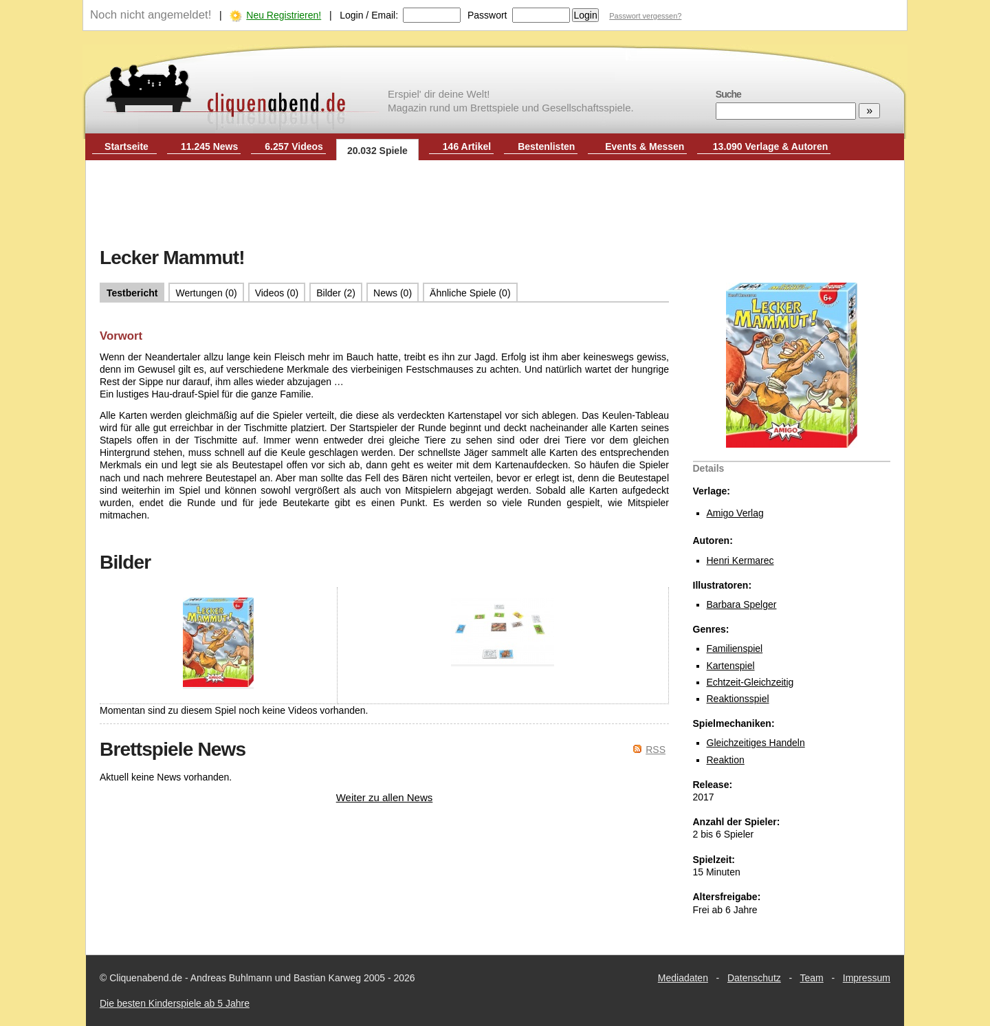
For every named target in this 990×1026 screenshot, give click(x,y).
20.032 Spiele (377, 150)
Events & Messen (644, 146)
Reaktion (726, 759)
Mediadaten (683, 977)
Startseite (126, 146)
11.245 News (209, 146)
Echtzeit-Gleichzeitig (750, 682)
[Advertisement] (495, 205)
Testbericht (132, 292)
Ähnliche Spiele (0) (470, 292)
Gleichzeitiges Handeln (756, 742)
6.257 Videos (294, 146)
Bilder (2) (335, 292)
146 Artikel (467, 146)
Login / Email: (369, 15)
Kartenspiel (731, 665)
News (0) (392, 292)
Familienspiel (735, 648)
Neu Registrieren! (283, 15)
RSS (656, 749)
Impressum (866, 977)
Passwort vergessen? (645, 16)
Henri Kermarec (740, 560)
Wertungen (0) (205, 292)
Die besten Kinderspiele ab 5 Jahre (175, 1003)
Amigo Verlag (735, 513)
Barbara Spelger (742, 604)
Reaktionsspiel (738, 698)
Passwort (487, 15)
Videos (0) (277, 292)
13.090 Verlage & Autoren (770, 146)
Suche (728, 94)
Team (812, 977)
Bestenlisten (546, 146)
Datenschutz (754, 977)
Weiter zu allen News (384, 797)
